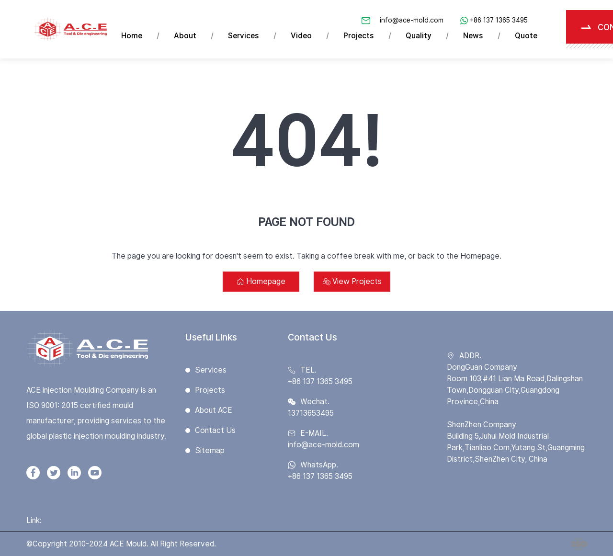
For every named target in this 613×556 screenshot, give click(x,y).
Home (131, 35)
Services (243, 35)
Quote (526, 35)
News (473, 35)
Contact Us (215, 430)
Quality (418, 35)
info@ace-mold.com (411, 20)
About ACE (213, 410)
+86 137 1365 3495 (499, 20)
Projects (358, 35)
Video (301, 35)
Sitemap (210, 450)
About (185, 35)
